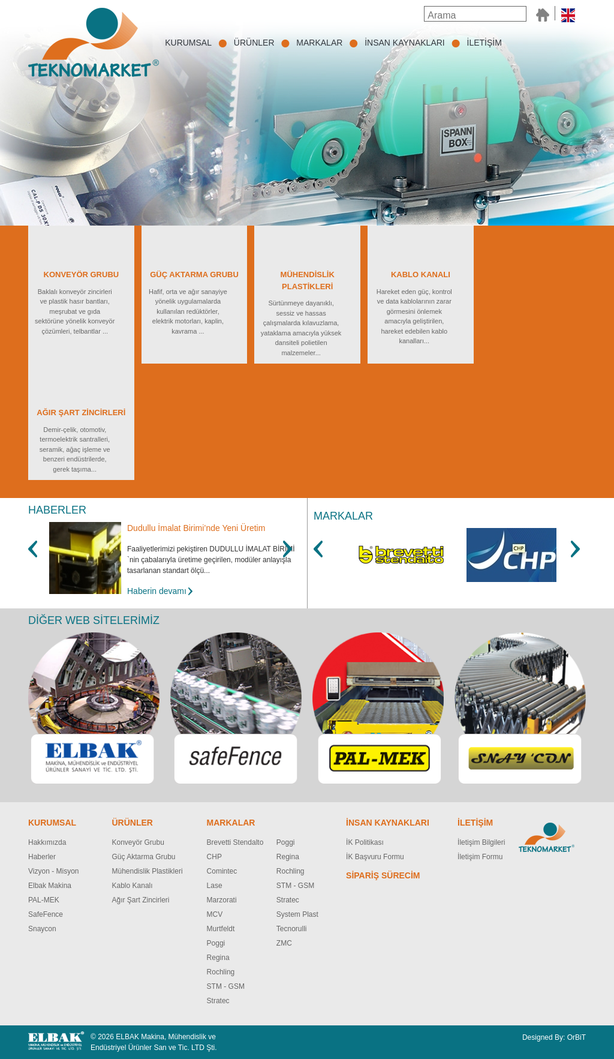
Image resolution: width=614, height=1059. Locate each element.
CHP (214, 857)
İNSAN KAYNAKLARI (405, 42)
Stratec (218, 1001)
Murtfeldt (221, 929)
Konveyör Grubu (138, 842)
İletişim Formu (480, 857)
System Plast (297, 914)
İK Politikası (365, 842)
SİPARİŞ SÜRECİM (383, 875)
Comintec (222, 871)
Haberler (42, 857)
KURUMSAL (188, 42)
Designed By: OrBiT (554, 1037)
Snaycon (42, 929)
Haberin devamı (156, 591)
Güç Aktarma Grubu (144, 857)
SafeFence (45, 914)
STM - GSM (226, 986)
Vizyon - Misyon (53, 871)
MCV (215, 914)
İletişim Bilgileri (481, 842)
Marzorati (222, 900)
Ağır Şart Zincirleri (141, 900)
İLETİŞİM (484, 42)
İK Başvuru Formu (375, 857)
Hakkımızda (47, 842)
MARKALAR (319, 42)
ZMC (284, 943)
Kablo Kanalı (132, 885)
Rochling (221, 972)
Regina (218, 957)
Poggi (216, 943)
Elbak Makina (49, 885)
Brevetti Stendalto (235, 842)
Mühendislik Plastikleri (147, 871)
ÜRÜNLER (254, 42)
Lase (214, 885)
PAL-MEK (43, 900)
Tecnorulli (291, 929)
